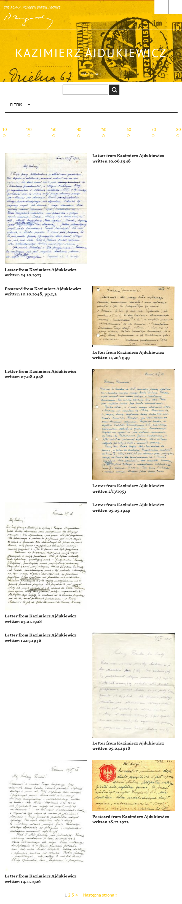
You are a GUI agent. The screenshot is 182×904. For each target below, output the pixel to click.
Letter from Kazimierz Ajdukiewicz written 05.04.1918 (128, 746)
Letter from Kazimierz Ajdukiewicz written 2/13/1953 (128, 488)
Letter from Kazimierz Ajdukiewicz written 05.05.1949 (128, 507)
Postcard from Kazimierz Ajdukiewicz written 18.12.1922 (130, 819)
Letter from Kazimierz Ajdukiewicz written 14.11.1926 (40, 879)
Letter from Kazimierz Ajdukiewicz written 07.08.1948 (40, 374)
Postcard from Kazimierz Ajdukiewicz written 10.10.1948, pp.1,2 (43, 291)
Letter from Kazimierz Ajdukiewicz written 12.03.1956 (40, 638)
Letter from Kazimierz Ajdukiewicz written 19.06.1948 (128, 158)
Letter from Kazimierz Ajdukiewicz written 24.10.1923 (40, 272)
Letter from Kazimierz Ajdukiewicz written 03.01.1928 (40, 619)
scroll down (91, 73)
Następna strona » (100, 895)
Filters (16, 105)
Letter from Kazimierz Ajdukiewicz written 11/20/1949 (128, 355)
